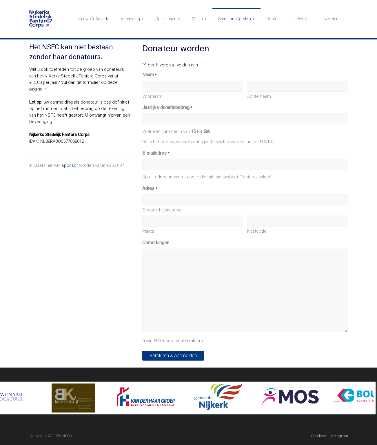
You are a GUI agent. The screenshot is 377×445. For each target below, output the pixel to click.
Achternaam (259, 96)
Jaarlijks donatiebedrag (167, 108)
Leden (297, 19)
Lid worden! (328, 19)
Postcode (257, 231)
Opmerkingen (155, 242)
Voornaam (152, 96)
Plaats (148, 231)
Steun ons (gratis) (234, 19)
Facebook (319, 436)
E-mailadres (155, 153)
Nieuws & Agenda (93, 19)
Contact (273, 19)
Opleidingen (165, 19)
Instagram (339, 436)
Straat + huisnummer (162, 210)
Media (197, 19)
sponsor (70, 165)
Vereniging (130, 19)
